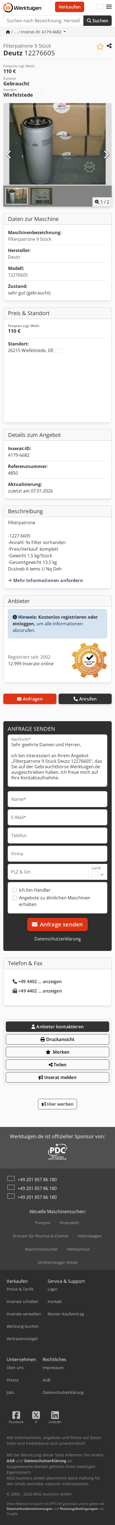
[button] (109, 7)
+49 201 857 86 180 (37, 1180)
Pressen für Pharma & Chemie (41, 1236)
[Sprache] (100, 7)
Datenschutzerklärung (57, 939)
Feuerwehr (70, 1222)
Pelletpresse (78, 1249)
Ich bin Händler (35, 890)
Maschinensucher (41, 1249)
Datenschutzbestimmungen (30, 1508)
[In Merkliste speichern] (100, 46)
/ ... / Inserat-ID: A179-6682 (34, 31)
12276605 (18, 275)
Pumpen (43, 1222)
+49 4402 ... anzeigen (37, 981)
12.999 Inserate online (31, 664)
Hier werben (57, 1104)
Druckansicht (57, 1039)
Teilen (57, 1065)
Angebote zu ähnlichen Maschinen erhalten (54, 901)
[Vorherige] (9, 155)
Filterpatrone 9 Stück (29, 239)
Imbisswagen (90, 1236)
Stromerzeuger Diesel (58, 1262)
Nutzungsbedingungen (79, 1508)
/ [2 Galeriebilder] (102, 202)
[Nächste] (106, 155)
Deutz (14, 257)
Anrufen (85, 699)
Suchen (97, 21)
